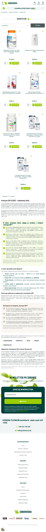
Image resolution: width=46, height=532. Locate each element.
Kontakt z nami (23, 455)
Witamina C (19, 340)
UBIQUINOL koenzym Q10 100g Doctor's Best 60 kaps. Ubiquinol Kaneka (11, 52)
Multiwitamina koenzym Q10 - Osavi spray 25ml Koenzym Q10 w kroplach (11, 92)
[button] (34, 3)
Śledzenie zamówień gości (23, 490)
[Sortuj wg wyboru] (15, 25)
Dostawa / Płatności (23, 448)
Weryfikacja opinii (23, 477)
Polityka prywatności (23, 464)
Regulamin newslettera (23, 474)
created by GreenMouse (33, 524)
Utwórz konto (23, 496)
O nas (23, 445)
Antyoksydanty (7, 340)
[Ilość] (7, 63)
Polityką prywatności (22, 411)
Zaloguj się (23, 493)
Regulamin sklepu (23, 468)
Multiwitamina (7, 345)
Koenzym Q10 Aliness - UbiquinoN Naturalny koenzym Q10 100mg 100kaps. (11, 135)
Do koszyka (15, 63)
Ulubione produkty (23, 503)
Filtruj (37, 25)
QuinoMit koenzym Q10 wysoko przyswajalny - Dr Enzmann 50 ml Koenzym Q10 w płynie (34, 135)
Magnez (36, 340)
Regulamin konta (23, 471)
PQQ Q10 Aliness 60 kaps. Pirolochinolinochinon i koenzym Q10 (34, 92)
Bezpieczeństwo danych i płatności (23, 452)
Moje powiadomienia (23, 499)
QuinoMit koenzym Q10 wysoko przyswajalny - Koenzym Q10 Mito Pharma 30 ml (23, 177)
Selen (28, 340)
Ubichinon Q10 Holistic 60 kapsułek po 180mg (34, 51)
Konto (23, 487)
